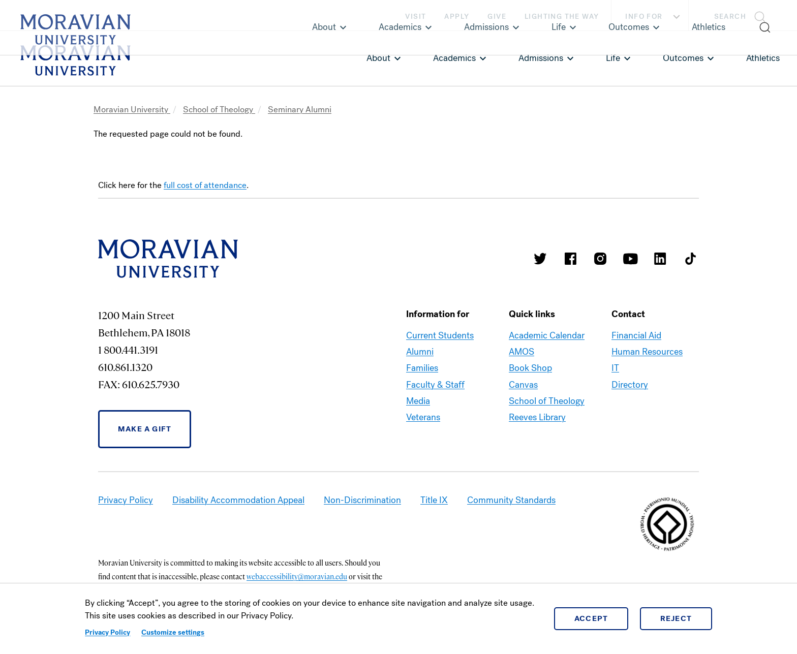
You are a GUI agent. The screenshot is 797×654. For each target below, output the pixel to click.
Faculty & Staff (435, 385)
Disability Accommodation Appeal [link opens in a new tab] (238, 500)
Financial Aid (636, 335)
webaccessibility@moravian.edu (297, 576)
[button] (743, 15)
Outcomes (683, 58)
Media (418, 401)
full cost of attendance (205, 185)
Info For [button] (654, 16)
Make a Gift (144, 429)
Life (613, 58)
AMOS (521, 352)
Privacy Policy (107, 632)
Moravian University (132, 109)
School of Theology (219, 109)
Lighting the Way (562, 16)
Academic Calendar (547, 335)
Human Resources (647, 352)
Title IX (434, 500)
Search (730, 16)
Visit (415, 16)
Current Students (440, 335)
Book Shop (530, 368)
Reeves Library (537, 417)
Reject (676, 618)
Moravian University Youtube (630, 259)
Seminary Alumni (299, 109)
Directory (629, 385)
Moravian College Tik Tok (690, 259)
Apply (456, 16)
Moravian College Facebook (570, 259)
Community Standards (511, 500)
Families (422, 368)
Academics (454, 58)
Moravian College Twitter (540, 259)
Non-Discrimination (362, 500)
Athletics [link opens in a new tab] (763, 58)
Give (496, 16)
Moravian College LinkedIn (660, 259)
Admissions (540, 58)
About (378, 58)
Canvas (523, 385)
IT (615, 368)
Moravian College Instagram (600, 259)
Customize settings (172, 632)
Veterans (423, 417)
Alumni (420, 352)
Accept (591, 618)
